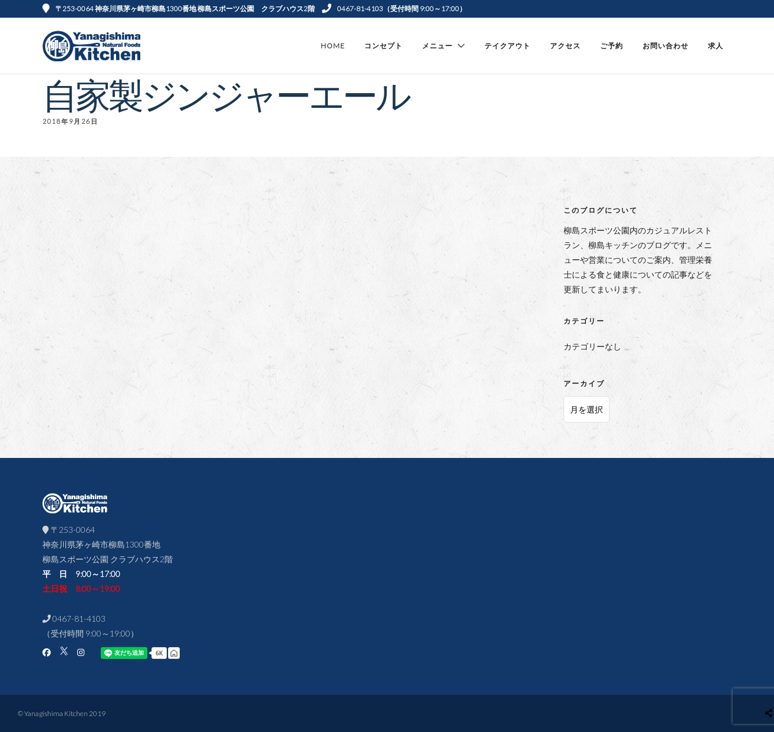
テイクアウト (508, 45)
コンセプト (383, 45)
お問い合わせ (666, 45)
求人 (715, 45)
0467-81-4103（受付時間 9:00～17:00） (394, 8)
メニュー (437, 45)
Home (333, 45)
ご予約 (611, 45)
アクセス (565, 45)
